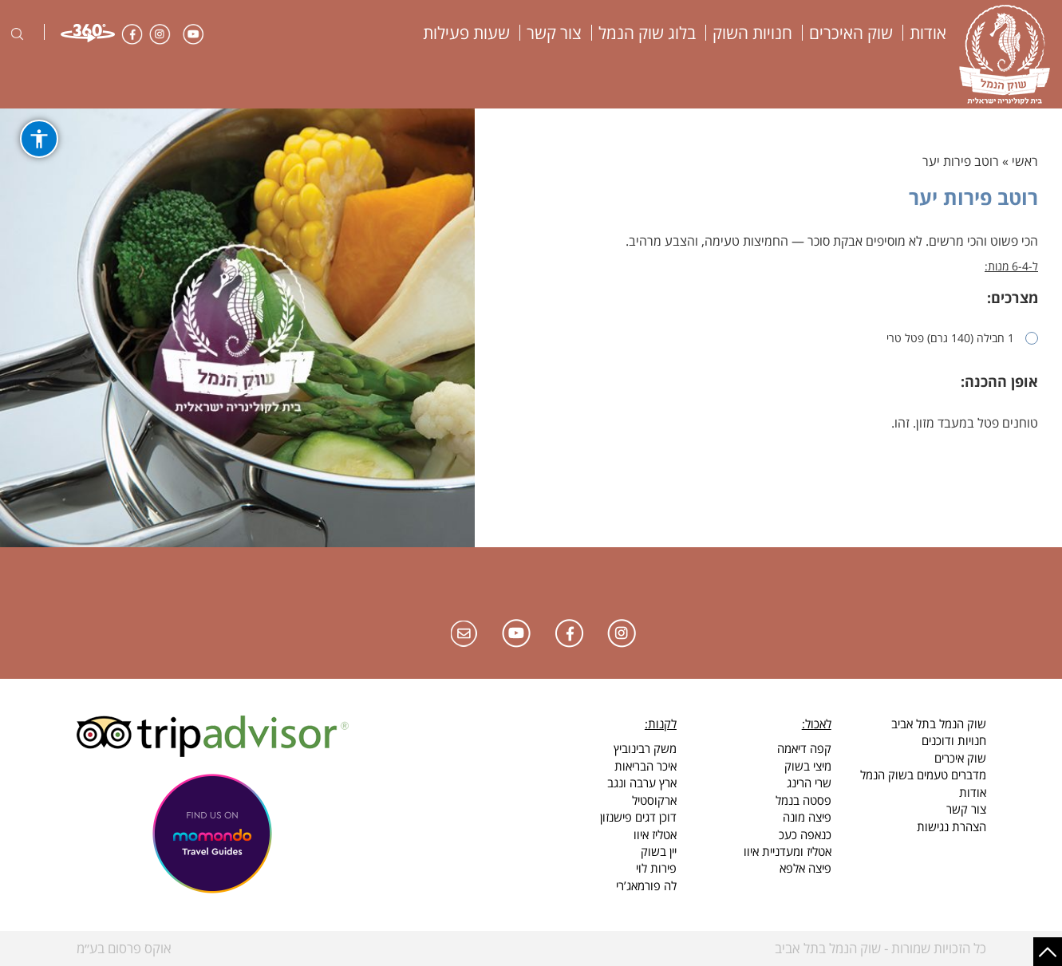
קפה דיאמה (804, 748)
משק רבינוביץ (645, 748)
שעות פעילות (466, 33)
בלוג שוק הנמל (647, 33)
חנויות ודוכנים (954, 740)
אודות (928, 33)
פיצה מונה (807, 817)
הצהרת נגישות (951, 826)
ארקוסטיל (654, 800)
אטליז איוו (655, 834)
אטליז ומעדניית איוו (787, 851)
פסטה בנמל (803, 800)
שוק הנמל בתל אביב (938, 723)
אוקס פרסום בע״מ (124, 948)
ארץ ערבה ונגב (642, 783)
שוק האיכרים (851, 33)
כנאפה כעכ (805, 834)
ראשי (1025, 161)
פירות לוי (656, 868)
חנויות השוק (752, 33)
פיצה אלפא (805, 868)
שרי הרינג (809, 783)
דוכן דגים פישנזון (638, 817)
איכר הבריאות (645, 766)
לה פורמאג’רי (646, 885)
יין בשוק (659, 851)
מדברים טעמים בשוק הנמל (923, 775)
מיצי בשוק (807, 766)
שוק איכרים (960, 758)
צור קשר (554, 33)
